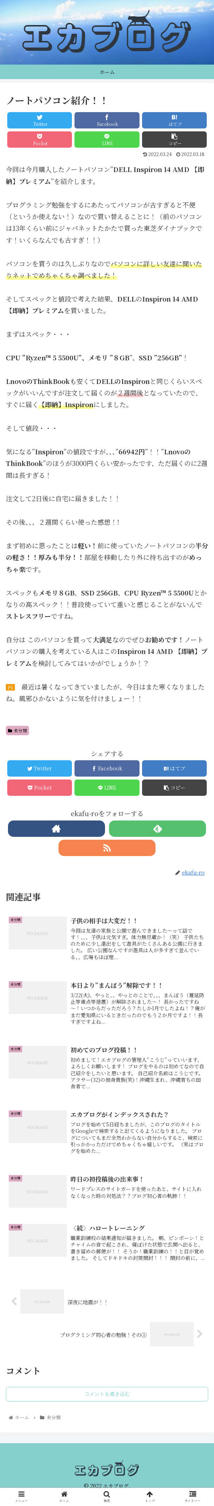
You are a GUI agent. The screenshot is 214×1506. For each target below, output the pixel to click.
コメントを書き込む (107, 1394)
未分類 (17, 730)
